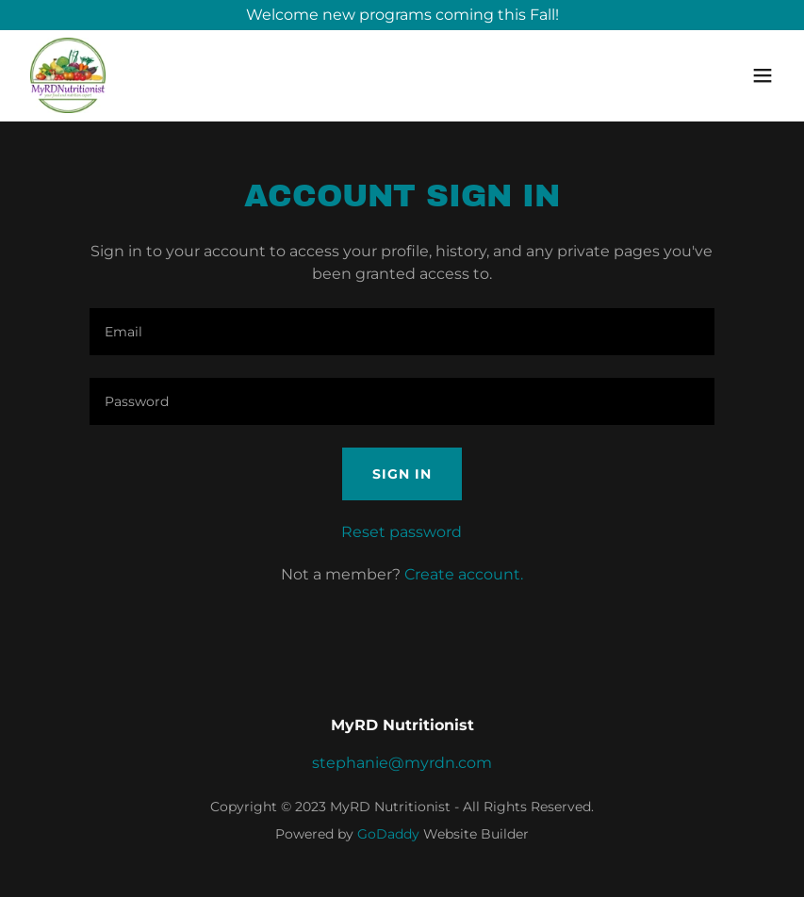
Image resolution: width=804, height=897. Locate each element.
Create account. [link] (463, 574)
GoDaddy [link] (388, 833)
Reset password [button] (401, 532)
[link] (68, 75)
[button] (762, 75)
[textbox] (402, 331)
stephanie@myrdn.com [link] (402, 763)
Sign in (402, 473)
